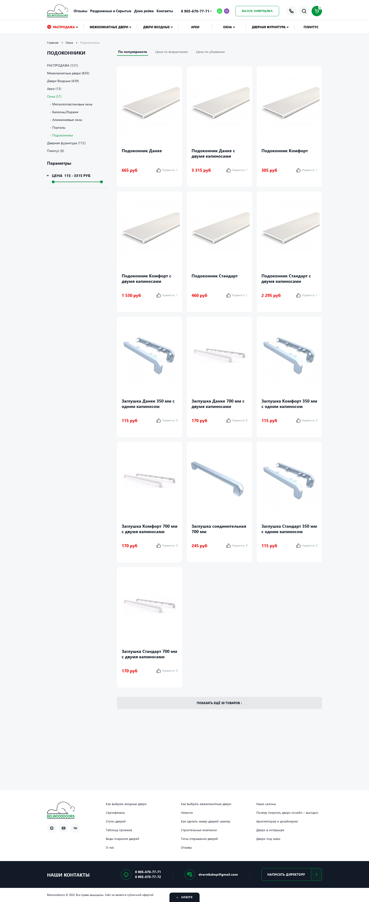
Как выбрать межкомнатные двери (206, 804)
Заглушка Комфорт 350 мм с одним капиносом (289, 403)
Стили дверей (116, 821)
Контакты (164, 10)
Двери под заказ (268, 839)
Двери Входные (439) (63, 81)
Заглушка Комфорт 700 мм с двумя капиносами (149, 528)
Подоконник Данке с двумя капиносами (213, 153)
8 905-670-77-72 (148, 876)
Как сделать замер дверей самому (205, 821)
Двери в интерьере (270, 830)
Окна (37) (54, 96)
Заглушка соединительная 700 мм (219, 528)
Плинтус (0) (55, 150)
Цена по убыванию (210, 51)
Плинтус (311, 27)
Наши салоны (266, 804)
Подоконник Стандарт (215, 276)
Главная (53, 42)
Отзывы (80, 10)
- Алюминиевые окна (64, 119)
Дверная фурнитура (268, 27)
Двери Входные (156, 27)
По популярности (132, 51)
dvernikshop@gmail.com (218, 874)
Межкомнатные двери (109, 27)
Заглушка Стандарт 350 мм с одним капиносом (289, 528)
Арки (195, 27)
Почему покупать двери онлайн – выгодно (287, 812)
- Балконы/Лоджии (62, 112)
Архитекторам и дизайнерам (277, 821)
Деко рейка (144, 10)
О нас (110, 847)
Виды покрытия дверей (122, 839)
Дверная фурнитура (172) (66, 143)
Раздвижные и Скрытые (110, 10)
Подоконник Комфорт (284, 150)
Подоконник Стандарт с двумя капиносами (286, 278)
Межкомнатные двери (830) (68, 73)
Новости (187, 812)
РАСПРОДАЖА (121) (62, 65)
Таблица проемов (119, 830)
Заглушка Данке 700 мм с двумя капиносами (218, 403)
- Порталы (56, 127)
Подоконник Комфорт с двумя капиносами (146, 278)
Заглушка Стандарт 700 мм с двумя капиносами (149, 653)
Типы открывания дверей (199, 839)
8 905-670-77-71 (195, 10)
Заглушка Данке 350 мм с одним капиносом (148, 403)
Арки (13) (54, 88)
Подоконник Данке (142, 150)
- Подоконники (60, 135)
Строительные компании (199, 830)
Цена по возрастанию (171, 51)
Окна (227, 27)
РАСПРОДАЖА (61, 27)
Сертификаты (115, 812)
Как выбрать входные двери (126, 804)
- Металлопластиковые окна (69, 104)
